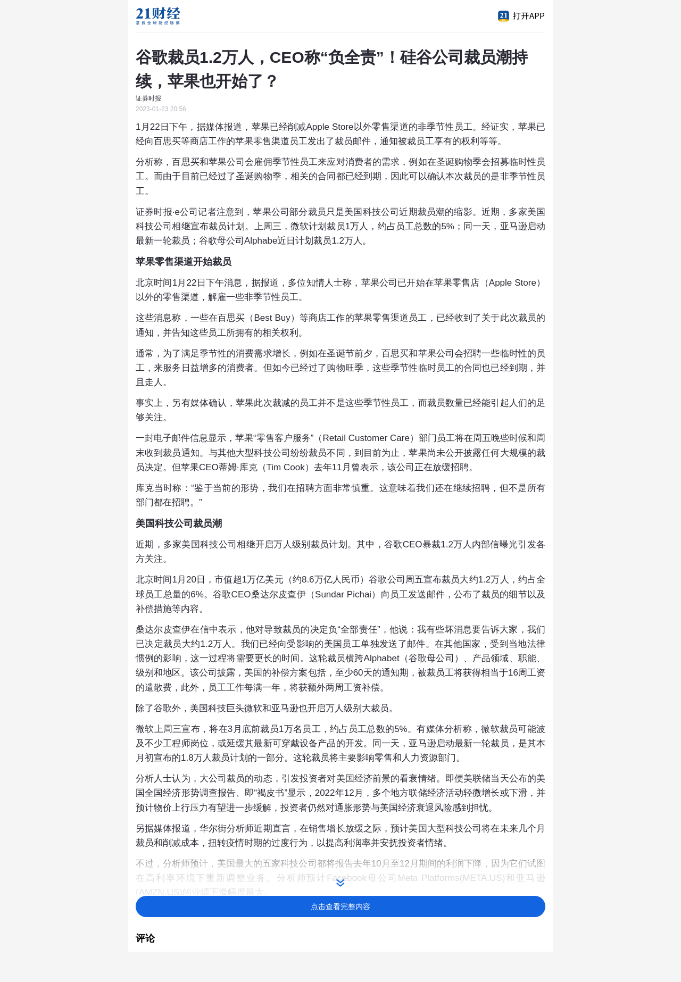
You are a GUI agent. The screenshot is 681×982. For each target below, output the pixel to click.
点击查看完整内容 (340, 906)
